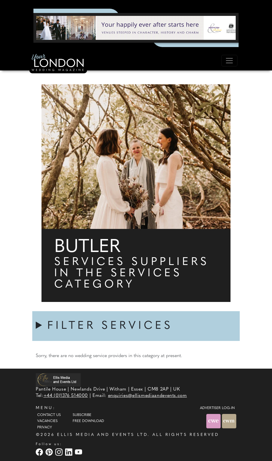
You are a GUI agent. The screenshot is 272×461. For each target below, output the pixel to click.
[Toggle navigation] (229, 60)
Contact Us (49, 415)
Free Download (88, 421)
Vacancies (47, 421)
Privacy (44, 427)
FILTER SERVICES (110, 326)
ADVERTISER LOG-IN (217, 408)
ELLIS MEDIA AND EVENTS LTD (102, 435)
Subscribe (82, 415)
